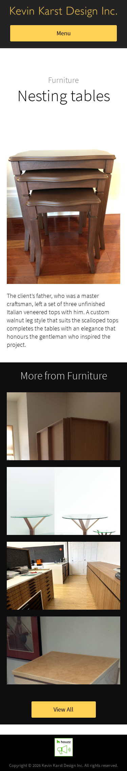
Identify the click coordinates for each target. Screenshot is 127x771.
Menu (64, 33)
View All (63, 709)
